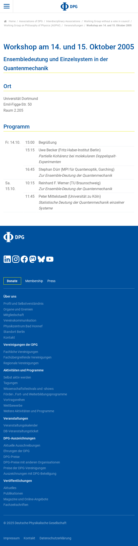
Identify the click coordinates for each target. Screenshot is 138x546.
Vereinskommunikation (19, 320)
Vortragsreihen (14, 400)
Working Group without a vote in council (106, 21)
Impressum (11, 538)
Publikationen (13, 493)
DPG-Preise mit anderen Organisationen (31, 462)
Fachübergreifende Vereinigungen (27, 357)
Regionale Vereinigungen (21, 363)
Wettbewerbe (12, 405)
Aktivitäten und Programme (23, 370)
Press (51, 281)
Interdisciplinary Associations (63, 21)
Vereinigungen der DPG (20, 345)
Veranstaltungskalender (20, 425)
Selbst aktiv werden (17, 377)
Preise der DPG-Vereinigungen (24, 468)
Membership (34, 281)
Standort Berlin (14, 332)
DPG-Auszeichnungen (19, 438)
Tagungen (10, 383)
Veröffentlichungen (17, 481)
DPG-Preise (11, 457)
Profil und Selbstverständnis (23, 303)
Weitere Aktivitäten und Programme (28, 411)
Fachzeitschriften (15, 505)
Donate (12, 281)
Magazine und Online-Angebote (25, 499)
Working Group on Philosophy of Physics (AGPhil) (32, 25)
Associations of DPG (31, 21)
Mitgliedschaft (13, 315)
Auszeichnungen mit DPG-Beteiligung (29, 473)
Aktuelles (9, 488)
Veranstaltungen (73, 25)
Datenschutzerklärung (55, 538)
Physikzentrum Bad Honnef (23, 326)
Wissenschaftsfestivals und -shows (28, 389)
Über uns (9, 296)
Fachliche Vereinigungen (20, 352)
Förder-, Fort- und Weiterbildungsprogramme (35, 394)
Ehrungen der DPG (16, 451)
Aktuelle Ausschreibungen (21, 445)
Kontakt (9, 337)
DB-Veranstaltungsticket (20, 431)
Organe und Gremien (18, 309)
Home (10, 21)
